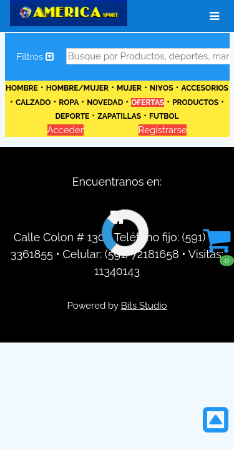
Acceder (65, 130)
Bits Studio (144, 305)
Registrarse (163, 130)
